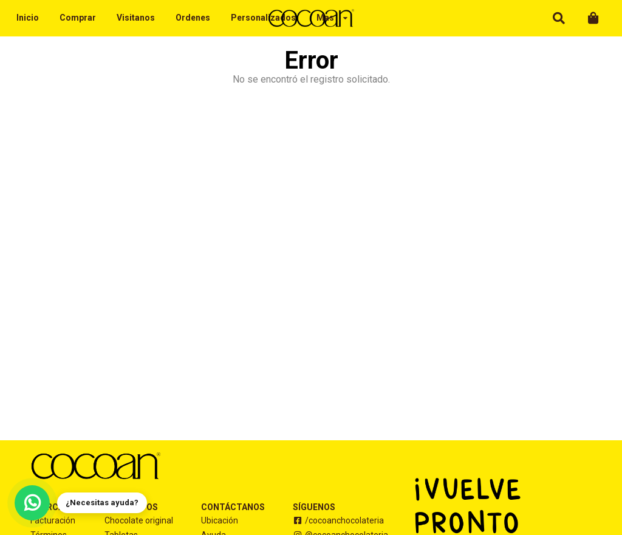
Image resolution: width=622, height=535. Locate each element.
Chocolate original (138, 520)
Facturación (52, 520)
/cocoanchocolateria (338, 520)
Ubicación (219, 520)
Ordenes (193, 17)
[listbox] (332, 18)
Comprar (78, 17)
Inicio (27, 17)
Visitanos (136, 17)
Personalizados (263, 17)
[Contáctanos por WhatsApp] (32, 502)
